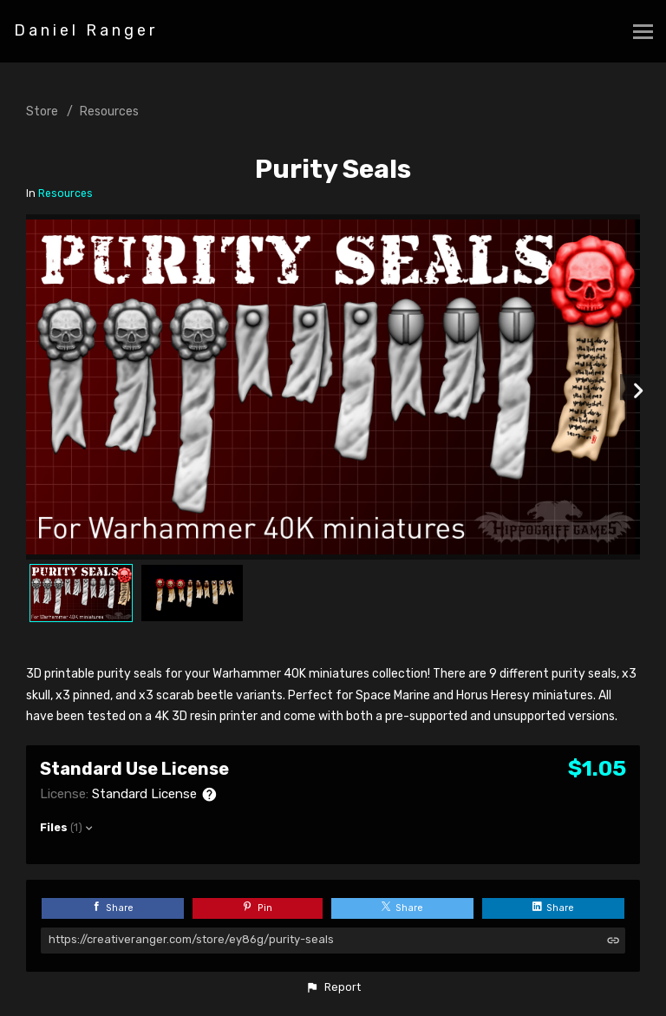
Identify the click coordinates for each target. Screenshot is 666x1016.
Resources (109, 111)
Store (42, 111)
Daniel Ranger (86, 30)
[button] (333, 987)
